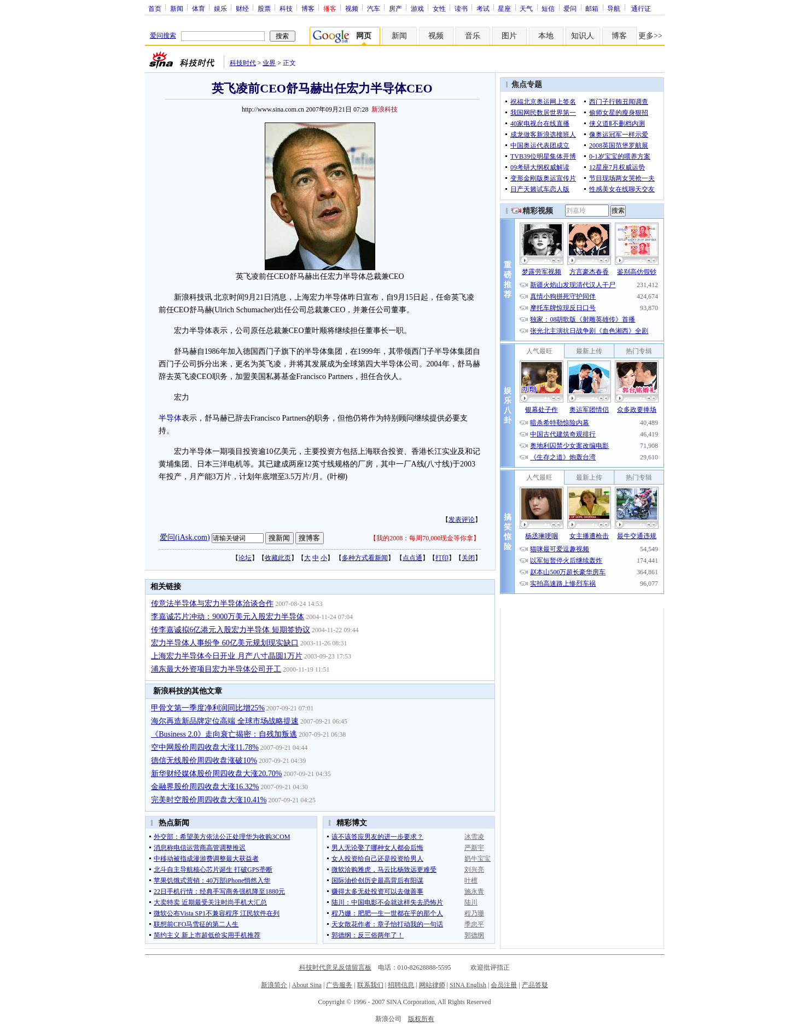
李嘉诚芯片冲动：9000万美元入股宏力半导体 (227, 617)
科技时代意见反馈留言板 (335, 967)
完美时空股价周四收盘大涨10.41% (208, 800)
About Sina (307, 985)
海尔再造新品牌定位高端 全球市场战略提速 (225, 721)
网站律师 (432, 985)
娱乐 (220, 8)
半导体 (170, 418)
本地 (546, 36)
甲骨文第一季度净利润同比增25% (208, 708)
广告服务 (339, 985)
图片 (509, 36)
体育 (198, 8)
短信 (548, 8)
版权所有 (421, 1019)
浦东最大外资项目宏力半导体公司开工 (216, 669)
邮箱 (591, 8)
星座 (504, 8)
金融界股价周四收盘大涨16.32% (205, 787)
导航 (613, 8)
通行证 (641, 8)
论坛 (245, 558)
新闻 (176, 8)
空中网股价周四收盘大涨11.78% (205, 747)
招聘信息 (401, 985)
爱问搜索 (163, 35)
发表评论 (462, 519)
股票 (264, 8)
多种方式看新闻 (365, 558)
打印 (442, 558)
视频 (351, 8)
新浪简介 (274, 985)
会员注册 (504, 985)
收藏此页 (278, 558)
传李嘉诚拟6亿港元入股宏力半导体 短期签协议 (230, 630)
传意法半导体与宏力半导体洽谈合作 (212, 603)
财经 (242, 8)
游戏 (417, 8)
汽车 (373, 8)
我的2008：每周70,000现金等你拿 (424, 538)
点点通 (412, 558)
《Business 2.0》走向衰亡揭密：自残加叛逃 (224, 734)
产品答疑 (535, 985)
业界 (269, 63)
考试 (483, 8)
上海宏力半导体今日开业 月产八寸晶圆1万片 (226, 656)
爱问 (570, 8)
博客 (308, 8)
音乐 (472, 36)
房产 (395, 8)
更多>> (650, 36)
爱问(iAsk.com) (184, 537)
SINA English (468, 985)
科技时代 (243, 63)
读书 (461, 8)
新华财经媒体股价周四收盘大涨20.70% (216, 773)
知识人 (582, 36)
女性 (439, 8)
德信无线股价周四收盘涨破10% (204, 760)
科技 (286, 8)
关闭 (468, 558)
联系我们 (370, 985)
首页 (154, 8)
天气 (526, 8)
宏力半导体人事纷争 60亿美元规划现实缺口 (225, 643)
